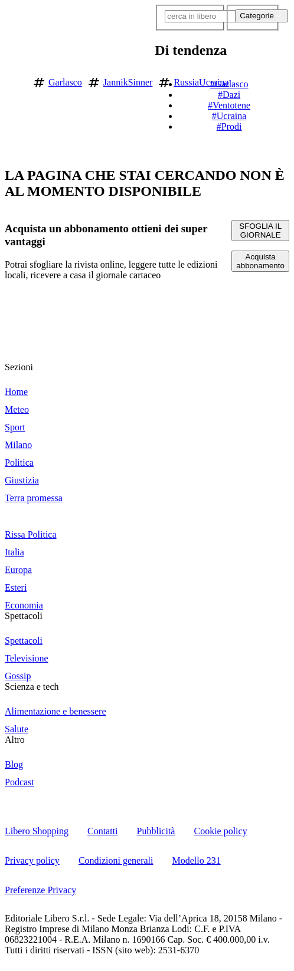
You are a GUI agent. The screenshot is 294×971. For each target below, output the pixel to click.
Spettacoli (24, 616)
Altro (15, 740)
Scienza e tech (32, 687)
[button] (284, 80)
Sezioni (19, 367)
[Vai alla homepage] (13, 80)
